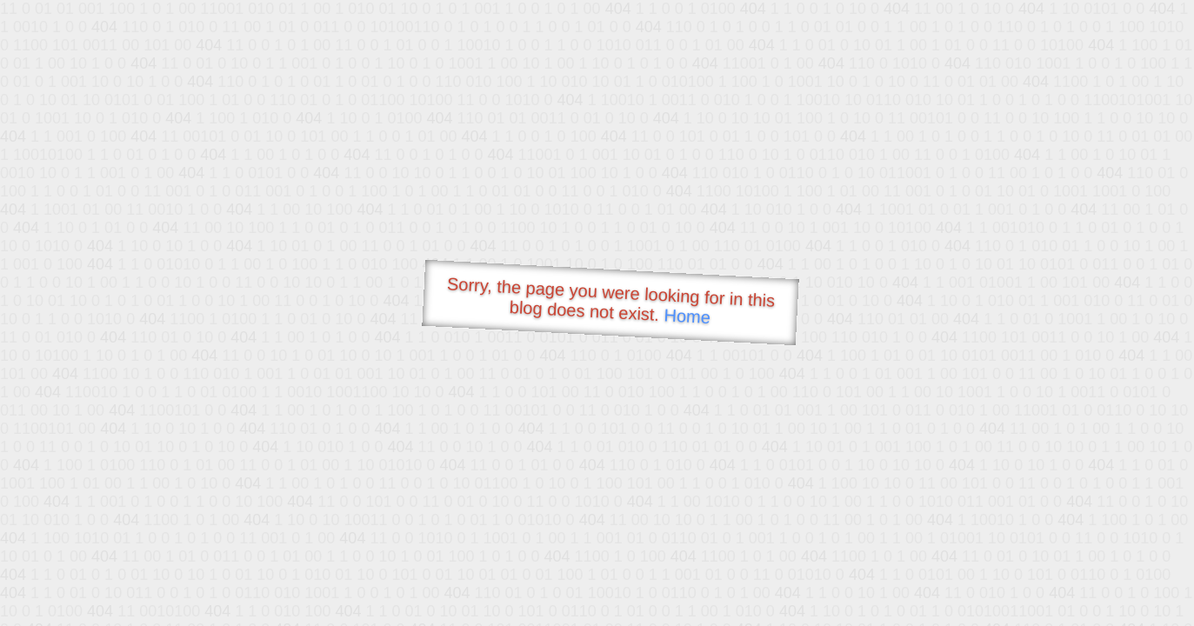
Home (687, 316)
